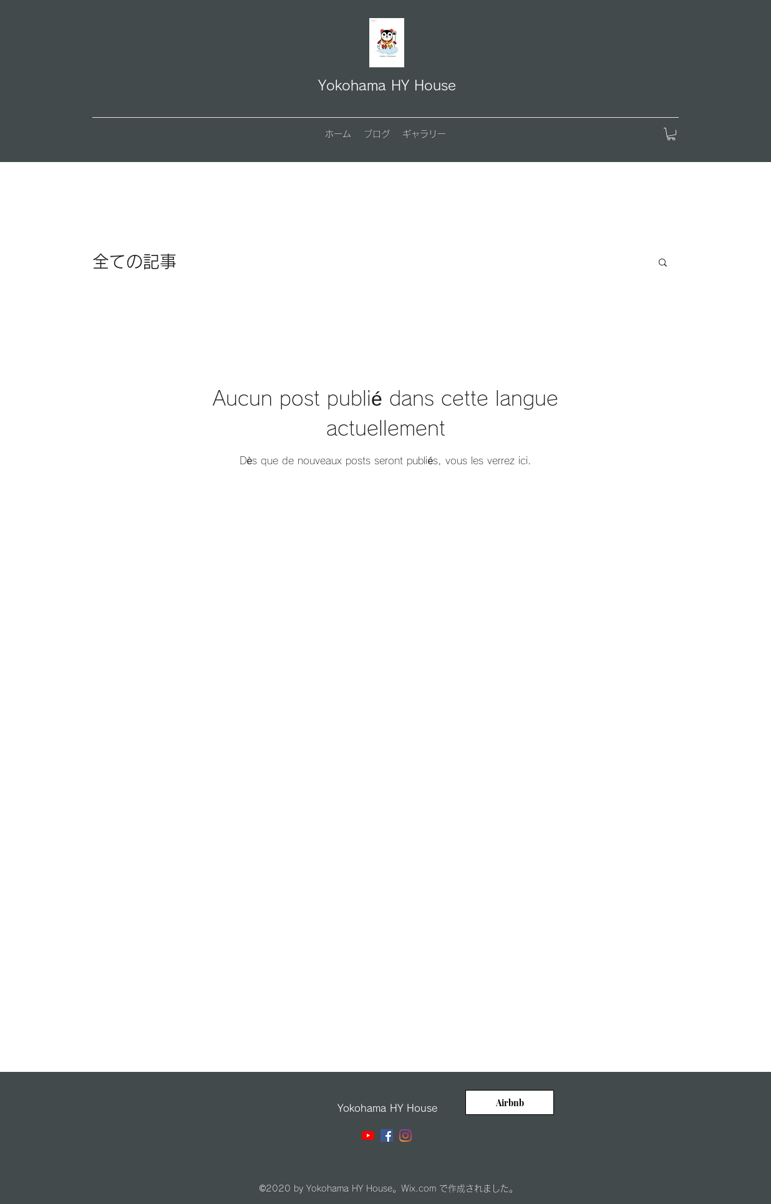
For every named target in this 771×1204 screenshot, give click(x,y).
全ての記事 (134, 261)
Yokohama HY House (387, 85)
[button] (671, 134)
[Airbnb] (509, 1102)
